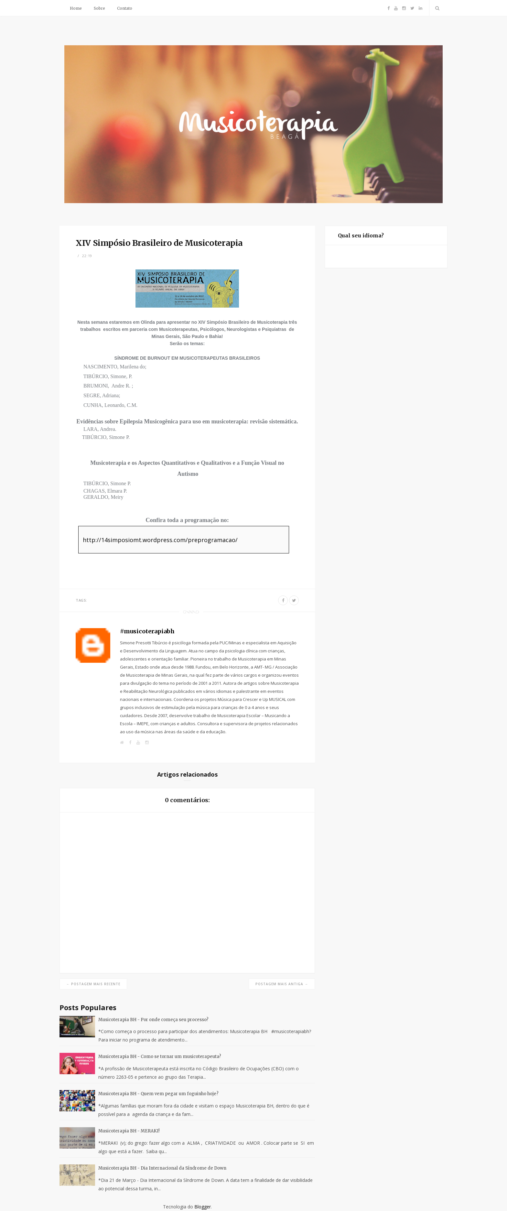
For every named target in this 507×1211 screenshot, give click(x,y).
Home (76, 8)
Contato (124, 8)
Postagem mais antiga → (281, 984)
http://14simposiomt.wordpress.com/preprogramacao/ (160, 540)
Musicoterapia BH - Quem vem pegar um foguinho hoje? (158, 1093)
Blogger (202, 1207)
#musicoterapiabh (147, 631)
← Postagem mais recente (93, 984)
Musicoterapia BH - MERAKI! (128, 1131)
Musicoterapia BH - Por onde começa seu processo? (153, 1019)
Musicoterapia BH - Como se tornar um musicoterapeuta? (159, 1056)
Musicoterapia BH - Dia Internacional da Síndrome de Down (162, 1168)
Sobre (99, 8)
